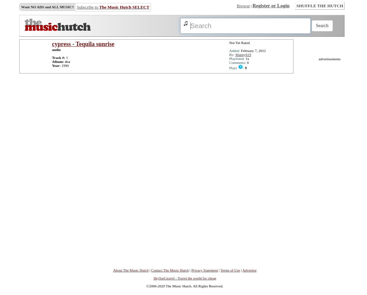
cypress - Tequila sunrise (83, 44)
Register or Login (270, 5)
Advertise (249, 270)
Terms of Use (230, 270)
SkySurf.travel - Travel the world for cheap (184, 278)
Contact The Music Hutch (170, 270)
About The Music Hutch (130, 270)
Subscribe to (113, 7)
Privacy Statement (204, 270)
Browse (243, 5)
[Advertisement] (329, 160)
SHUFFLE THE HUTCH (319, 5)
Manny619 (243, 55)
